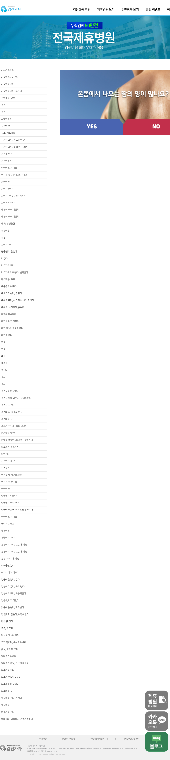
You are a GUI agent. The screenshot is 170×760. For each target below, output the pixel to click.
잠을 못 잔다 (7, 621)
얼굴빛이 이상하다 (9, 503)
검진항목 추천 (81, 9)
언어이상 (5, 489)
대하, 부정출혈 (8, 223)
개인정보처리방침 (68, 739)
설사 (3, 377)
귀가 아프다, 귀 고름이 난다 (14, 140)
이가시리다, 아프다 (10, 572)
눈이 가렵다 (6, 189)
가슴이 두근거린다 (9, 77)
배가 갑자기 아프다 (10, 321)
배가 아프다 (6, 335)
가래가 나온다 (7, 70)
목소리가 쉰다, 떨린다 (11, 293)
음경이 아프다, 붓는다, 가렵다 (15, 544)
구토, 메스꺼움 (8, 133)
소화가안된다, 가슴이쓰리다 (14, 426)
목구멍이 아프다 (8, 286)
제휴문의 (30, 751)
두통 (3, 237)
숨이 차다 (5, 454)
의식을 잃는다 (7, 565)
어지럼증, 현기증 (9, 482)
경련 (3, 105)
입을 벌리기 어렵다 (10, 600)
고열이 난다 (6, 119)
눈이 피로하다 (7, 203)
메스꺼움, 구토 (8, 279)
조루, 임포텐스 (8, 628)
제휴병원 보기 (105, 9)
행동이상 (5, 705)
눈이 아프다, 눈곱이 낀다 (12, 196)
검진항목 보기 (130, 9)
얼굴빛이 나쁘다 (8, 496)
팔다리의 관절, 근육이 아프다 (14, 663)
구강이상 (5, 126)
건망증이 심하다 (8, 98)
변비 (3, 342)
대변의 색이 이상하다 (11, 210)
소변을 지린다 (7, 405)
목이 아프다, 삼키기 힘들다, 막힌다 (17, 300)
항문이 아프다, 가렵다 (11, 698)
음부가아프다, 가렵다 (11, 558)
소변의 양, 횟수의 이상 (11, 412)
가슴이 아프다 (7, 84)
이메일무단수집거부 (131, 739)
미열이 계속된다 (8, 314)
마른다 (4, 258)
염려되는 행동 (7, 524)
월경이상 (5, 531)
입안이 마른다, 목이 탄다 (12, 586)
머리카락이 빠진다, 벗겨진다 (14, 272)
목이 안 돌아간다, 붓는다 (12, 307)
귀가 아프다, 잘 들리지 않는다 (15, 147)
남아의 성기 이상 (9, 168)
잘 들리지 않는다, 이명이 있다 (15, 614)
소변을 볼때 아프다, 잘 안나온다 (16, 398)
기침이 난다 (6, 161)
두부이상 (5, 230)
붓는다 (4, 370)
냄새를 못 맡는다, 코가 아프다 (15, 175)
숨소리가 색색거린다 (10, 447)
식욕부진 (5, 468)
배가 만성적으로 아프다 (12, 328)
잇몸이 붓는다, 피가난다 (12, 607)
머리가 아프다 (7, 265)
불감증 (4, 363)
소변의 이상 (6, 419)
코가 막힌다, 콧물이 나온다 (13, 642)
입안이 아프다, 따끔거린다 (13, 593)
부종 (3, 356)
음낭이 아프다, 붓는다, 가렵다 (15, 551)
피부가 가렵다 (7, 670)
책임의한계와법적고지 (99, 739)
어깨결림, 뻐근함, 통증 (11, 475)
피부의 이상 (6, 691)
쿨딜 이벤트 (153, 9)
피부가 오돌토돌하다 (10, 677)
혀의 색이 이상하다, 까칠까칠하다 (17, 719)
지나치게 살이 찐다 (10, 635)
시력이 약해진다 (8, 461)
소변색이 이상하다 (9, 391)
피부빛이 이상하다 (9, 684)
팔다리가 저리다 (8, 656)
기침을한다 (6, 154)
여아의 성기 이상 (9, 517)
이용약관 (42, 739)
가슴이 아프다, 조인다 (11, 91)
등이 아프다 (6, 244)
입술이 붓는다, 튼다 (10, 579)
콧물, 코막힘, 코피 (9, 649)
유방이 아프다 (7, 538)
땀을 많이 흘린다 (9, 251)
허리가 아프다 (7, 712)
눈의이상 (5, 182)
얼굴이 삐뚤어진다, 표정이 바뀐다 (17, 510)
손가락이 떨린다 (8, 433)
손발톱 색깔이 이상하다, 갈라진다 (17, 440)
